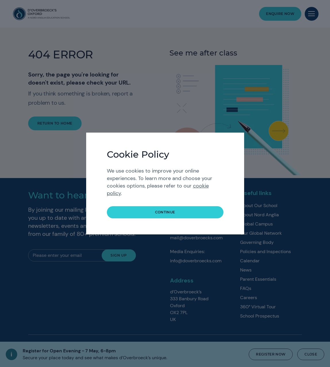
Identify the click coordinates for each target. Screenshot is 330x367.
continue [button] (165, 212)
